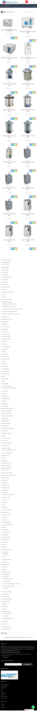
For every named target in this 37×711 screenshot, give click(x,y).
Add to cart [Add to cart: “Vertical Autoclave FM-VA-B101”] (8, 244)
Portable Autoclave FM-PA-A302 (27, 135)
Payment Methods (4, 686)
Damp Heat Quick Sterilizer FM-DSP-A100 (28, 31)
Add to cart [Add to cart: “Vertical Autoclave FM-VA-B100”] (26, 218)
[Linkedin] (13, 38)
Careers (2, 691)
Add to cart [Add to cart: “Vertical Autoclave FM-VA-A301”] (26, 192)
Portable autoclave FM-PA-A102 (9, 109)
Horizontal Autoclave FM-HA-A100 (9, 83)
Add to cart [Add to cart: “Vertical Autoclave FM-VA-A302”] (8, 218)
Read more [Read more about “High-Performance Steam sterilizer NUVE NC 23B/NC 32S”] (8, 33)
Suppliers (2, 694)
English (26, 710)
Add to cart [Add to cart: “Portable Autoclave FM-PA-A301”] (8, 140)
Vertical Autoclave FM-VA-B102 (28, 239)
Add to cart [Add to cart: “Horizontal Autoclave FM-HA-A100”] (8, 88)
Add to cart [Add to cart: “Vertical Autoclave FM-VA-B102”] (26, 244)
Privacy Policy (3, 687)
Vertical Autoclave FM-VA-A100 (9, 161)
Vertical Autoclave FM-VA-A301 (28, 187)
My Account (3, 704)
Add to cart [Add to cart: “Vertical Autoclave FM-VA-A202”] (8, 192)
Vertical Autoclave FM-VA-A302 (9, 213)
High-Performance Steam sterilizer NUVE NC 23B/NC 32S (9, 30)
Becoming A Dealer (4, 696)
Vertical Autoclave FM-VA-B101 (9, 239)
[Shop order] (30, 12)
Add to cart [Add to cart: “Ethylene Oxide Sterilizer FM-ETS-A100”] (26, 62)
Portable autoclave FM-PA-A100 (27, 83)
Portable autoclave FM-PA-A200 (27, 109)
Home (2, 5)
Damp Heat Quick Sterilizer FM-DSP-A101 (9, 57)
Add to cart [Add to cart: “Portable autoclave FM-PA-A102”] (8, 114)
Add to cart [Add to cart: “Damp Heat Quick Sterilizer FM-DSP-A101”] (8, 62)
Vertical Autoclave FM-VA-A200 (27, 161)
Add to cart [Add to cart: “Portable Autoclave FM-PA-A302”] (26, 140)
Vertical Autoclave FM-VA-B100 (28, 213)
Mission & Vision (4, 698)
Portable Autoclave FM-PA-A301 (9, 135)
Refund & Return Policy (5, 684)
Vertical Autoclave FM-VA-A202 (9, 187)
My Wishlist (3, 707)
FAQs (2, 689)
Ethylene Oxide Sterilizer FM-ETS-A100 (27, 57)
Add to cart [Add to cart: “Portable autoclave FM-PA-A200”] (26, 114)
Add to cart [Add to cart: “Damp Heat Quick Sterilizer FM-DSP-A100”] (26, 36)
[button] (33, 707)
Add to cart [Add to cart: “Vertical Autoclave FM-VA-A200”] (26, 166)
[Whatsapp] (14, 38)
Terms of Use (3, 693)
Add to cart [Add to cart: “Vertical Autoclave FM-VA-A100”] (8, 166)
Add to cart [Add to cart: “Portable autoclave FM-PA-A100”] (26, 88)
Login (3, 705)
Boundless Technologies (29, 637)
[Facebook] (11, 38)
